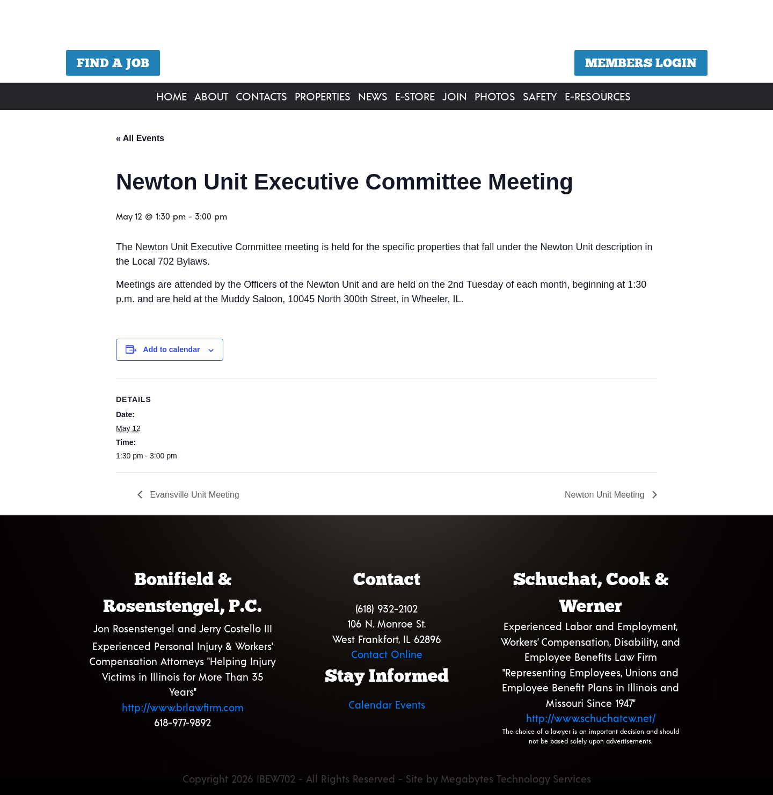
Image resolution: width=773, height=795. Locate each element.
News (373, 96)
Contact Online (386, 654)
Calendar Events (386, 704)
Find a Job (113, 62)
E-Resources (598, 96)
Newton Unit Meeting (606, 494)
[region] (386, 42)
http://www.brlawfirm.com (183, 707)
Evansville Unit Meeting (193, 494)
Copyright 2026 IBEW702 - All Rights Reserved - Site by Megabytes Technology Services (387, 778)
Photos (495, 96)
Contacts (261, 96)
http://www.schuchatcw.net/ (590, 718)
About (211, 96)
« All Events (140, 138)
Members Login (641, 62)
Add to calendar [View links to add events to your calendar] (171, 349)
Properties (323, 96)
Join (454, 96)
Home (171, 96)
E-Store (415, 96)
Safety (540, 96)
